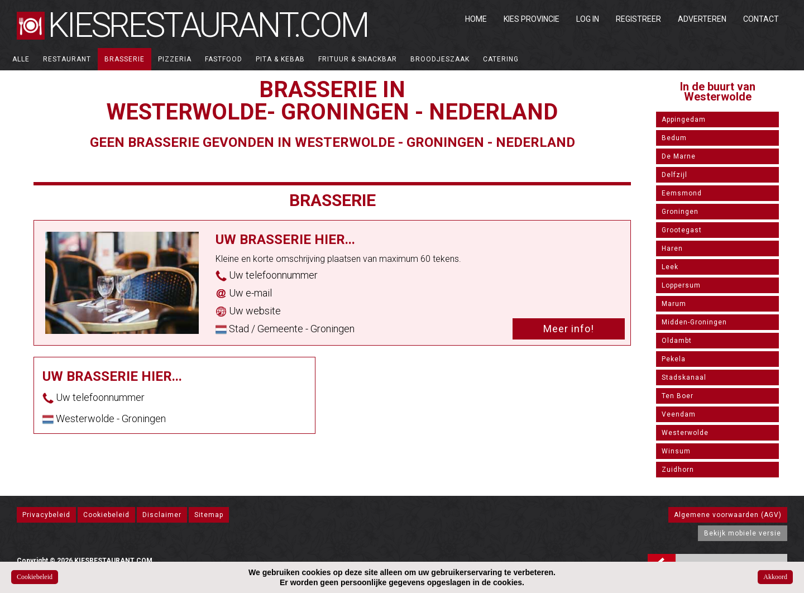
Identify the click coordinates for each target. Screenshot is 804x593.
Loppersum (681, 285)
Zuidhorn (678, 470)
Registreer (638, 19)
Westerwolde (685, 433)
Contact (761, 19)
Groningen (680, 212)
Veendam (679, 414)
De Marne (679, 156)
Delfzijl (674, 175)
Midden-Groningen (694, 322)
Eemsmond (682, 193)
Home (476, 19)
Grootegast (682, 230)
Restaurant (67, 59)
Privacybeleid (46, 515)
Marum (674, 304)
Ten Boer (677, 396)
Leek (670, 267)
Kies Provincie (531, 19)
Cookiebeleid (106, 515)
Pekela (674, 359)
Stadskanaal (684, 377)
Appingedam (684, 119)
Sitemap (208, 515)
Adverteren (702, 19)
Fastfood (223, 59)
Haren (672, 248)
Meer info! (568, 328)
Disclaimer (161, 515)
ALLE (21, 59)
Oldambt (677, 341)
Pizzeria (175, 59)
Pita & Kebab (280, 59)
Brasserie (124, 59)
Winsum (676, 451)
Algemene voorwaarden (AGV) (728, 515)
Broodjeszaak (440, 59)
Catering (501, 59)
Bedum (674, 138)
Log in (587, 19)
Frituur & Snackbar (357, 59)
